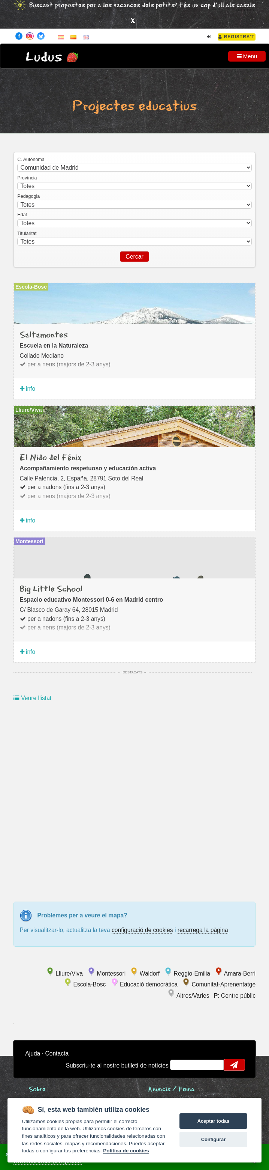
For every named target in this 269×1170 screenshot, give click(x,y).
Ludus (43, 57)
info (28, 388)
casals (245, 5)
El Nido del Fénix (51, 458)
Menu (247, 56)
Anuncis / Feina (171, 1089)
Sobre (37, 1089)
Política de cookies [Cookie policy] (126, 1150)
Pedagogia (28, 196)
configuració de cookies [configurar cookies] (142, 930)
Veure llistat (32, 698)
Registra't (236, 36)
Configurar (213, 1139)
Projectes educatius (134, 106)
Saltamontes (44, 335)
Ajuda (32, 1053)
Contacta (57, 1053)
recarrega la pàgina (203, 930)
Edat (22, 214)
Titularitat (26, 233)
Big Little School (51, 589)
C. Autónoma (30, 159)
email (181, 1065)
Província (27, 178)
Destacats (133, 672)
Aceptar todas (213, 1121)
